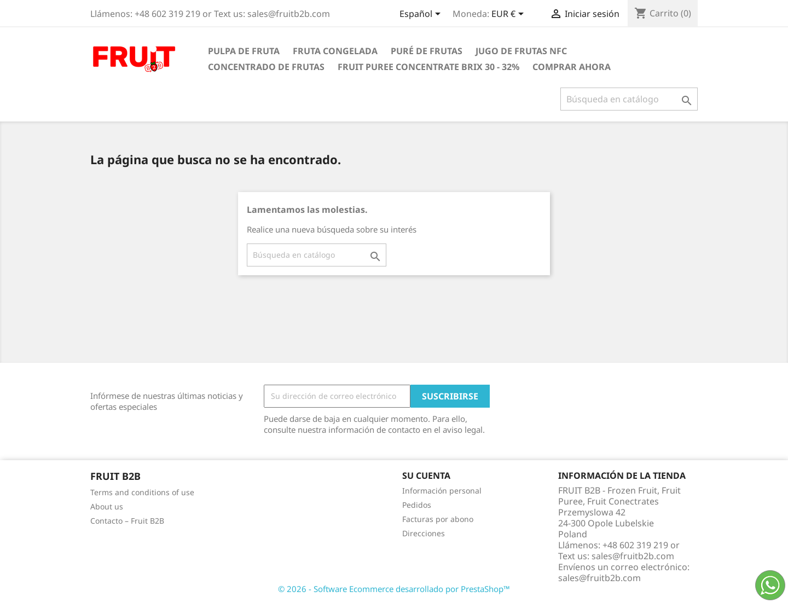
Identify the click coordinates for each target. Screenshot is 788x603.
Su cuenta (426, 475)
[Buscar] (629, 99)
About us (106, 506)
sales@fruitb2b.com (599, 578)
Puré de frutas (426, 51)
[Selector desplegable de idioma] (421, 14)
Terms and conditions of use (142, 492)
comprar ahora (571, 67)
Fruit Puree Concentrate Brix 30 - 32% (428, 67)
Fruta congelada (335, 51)
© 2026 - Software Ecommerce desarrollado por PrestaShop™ (394, 588)
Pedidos (416, 505)
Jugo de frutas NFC (521, 51)
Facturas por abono (437, 519)
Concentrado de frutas (266, 67)
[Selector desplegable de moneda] (509, 14)
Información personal (442, 490)
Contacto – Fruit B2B (127, 520)
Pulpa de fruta (244, 51)
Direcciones (423, 533)
